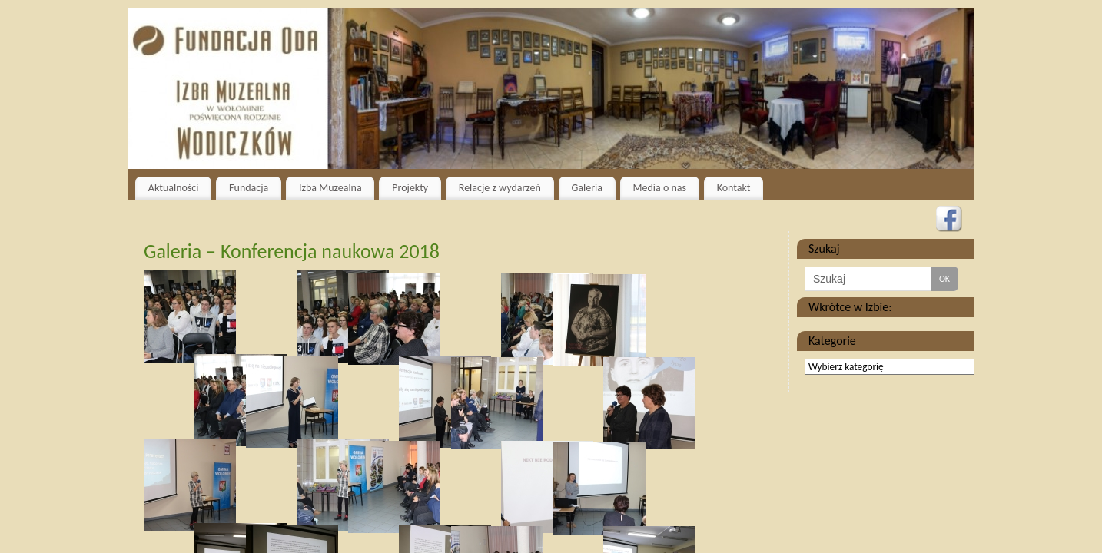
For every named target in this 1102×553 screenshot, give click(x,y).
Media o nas (659, 187)
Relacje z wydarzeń (500, 187)
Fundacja (248, 187)
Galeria (586, 187)
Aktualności (173, 187)
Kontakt (734, 187)
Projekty (410, 187)
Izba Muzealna (330, 187)
